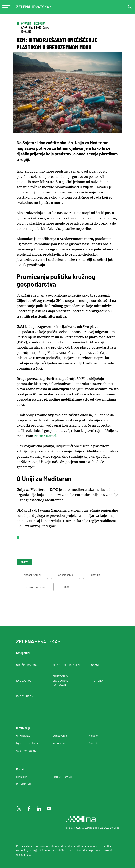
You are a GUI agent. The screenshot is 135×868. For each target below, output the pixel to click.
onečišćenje (65, 574)
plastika (95, 574)
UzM (66, 587)
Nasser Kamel (45, 436)
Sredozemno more (35, 587)
